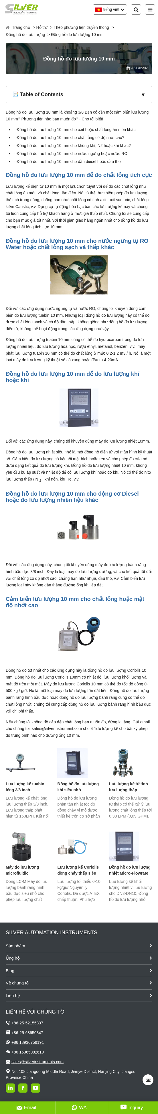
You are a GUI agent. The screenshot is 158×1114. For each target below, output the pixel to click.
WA (79, 1108)
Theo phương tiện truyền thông (81, 27)
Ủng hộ (13, 958)
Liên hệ (13, 995)
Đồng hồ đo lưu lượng (25, 34)
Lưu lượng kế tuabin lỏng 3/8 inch (25, 787)
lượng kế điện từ (28, 186)
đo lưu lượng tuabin (32, 315)
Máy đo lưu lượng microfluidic (22, 870)
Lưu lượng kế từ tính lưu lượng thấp (128, 787)
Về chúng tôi (17, 982)
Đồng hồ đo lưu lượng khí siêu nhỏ (78, 787)
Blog (10, 970)
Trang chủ (21, 27)
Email (26, 1108)
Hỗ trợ (42, 27)
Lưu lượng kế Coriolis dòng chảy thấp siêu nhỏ (78, 870)
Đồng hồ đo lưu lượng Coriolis (41, 677)
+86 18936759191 (27, 1042)
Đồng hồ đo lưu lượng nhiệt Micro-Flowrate (130, 870)
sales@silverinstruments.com (37, 1061)
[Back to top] (148, 1079)
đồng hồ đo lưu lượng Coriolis (114, 670)
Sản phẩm (15, 945)
